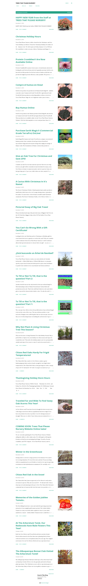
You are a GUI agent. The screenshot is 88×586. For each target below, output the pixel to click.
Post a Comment (22, 29)
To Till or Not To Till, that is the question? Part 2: (31, 277)
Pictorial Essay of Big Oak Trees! (32, 207)
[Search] (66, 3)
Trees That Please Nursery (25, 3)
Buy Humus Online (25, 107)
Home (17, 5)
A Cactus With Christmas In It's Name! (31, 183)
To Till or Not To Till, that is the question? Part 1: (31, 302)
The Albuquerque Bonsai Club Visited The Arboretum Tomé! (34, 552)
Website (30, 5)
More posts (51, 573)
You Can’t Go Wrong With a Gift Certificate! (31, 229)
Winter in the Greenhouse (29, 451)
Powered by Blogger (44, 582)
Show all (69, 12)
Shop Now (37, 5)
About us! (23, 5)
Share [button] (17, 29)
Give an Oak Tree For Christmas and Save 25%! (34, 157)
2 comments (22, 419)
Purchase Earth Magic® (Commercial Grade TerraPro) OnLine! (34, 132)
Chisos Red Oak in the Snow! (30, 474)
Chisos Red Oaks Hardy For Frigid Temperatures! (32, 353)
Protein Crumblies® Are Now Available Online (30, 60)
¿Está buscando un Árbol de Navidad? (34, 253)
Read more (51, 29)
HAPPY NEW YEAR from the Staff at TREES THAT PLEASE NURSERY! (33, 19)
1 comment (21, 370)
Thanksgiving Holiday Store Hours (33, 378)
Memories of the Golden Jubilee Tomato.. (32, 498)
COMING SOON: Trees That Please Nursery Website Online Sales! (33, 427)
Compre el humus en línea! (29, 85)
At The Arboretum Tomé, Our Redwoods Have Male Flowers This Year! (33, 526)
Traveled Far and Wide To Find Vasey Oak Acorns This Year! (34, 402)
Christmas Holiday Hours (28, 36)
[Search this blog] (42, 576)
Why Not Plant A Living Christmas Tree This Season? (33, 328)
